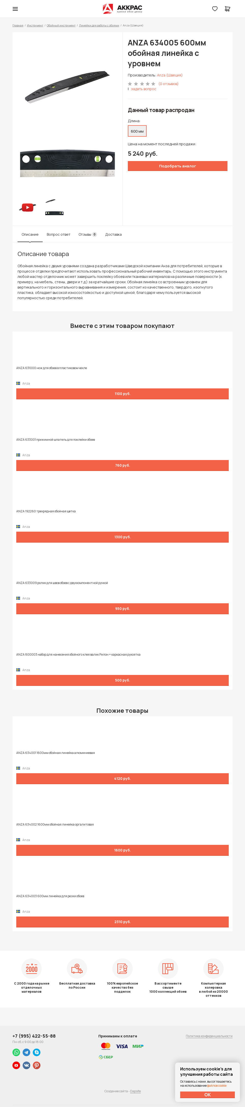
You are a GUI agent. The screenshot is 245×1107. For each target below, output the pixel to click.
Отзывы (88, 234)
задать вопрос (143, 88)
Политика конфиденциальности (209, 1036)
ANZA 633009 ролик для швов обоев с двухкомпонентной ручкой (62, 583)
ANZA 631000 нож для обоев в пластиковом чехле (51, 368)
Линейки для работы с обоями (99, 25)
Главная (17, 25)
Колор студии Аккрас (122, 9)
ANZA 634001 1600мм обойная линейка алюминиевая (55, 753)
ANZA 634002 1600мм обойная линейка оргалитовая (55, 825)
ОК (207, 1095)
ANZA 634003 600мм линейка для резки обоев (50, 896)
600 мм (137, 131)
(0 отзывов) (168, 83)
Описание (30, 234)
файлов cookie (216, 1085)
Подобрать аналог (177, 166)
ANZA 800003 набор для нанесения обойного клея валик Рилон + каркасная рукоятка (78, 655)
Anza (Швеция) (170, 75)
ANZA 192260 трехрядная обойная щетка (46, 511)
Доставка (113, 234)
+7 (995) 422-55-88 (34, 1036)
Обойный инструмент (61, 25)
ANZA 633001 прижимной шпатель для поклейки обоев (55, 440)
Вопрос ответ (58, 234)
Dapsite (135, 1091)
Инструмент (35, 25)
